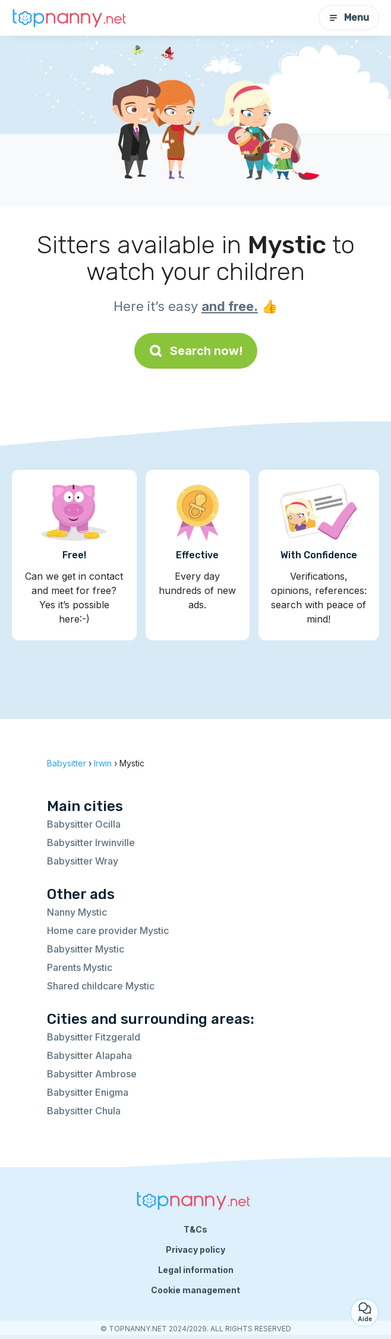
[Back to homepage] (71, 17)
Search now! (196, 351)
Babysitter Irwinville (91, 842)
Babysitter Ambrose (92, 1074)
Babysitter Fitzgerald (93, 1037)
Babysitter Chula (84, 1111)
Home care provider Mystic (108, 930)
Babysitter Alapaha (89, 1055)
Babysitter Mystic (85, 949)
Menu (349, 17)
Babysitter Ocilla (84, 824)
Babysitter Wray (82, 861)
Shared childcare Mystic (100, 986)
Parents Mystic (79, 967)
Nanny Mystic (77, 912)
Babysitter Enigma (87, 1092)
